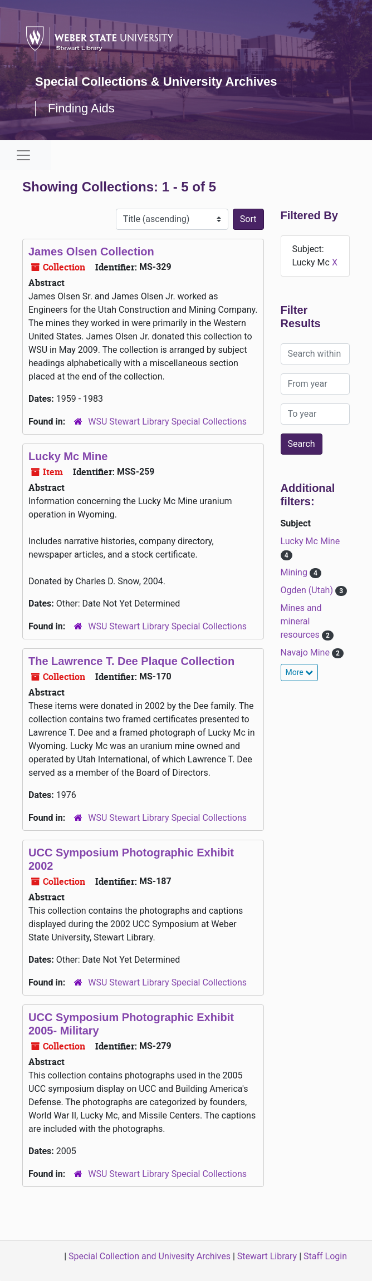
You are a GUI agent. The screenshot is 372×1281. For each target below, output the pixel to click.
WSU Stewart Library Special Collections (167, 421)
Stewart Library (267, 1256)
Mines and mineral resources (301, 621)
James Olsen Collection (91, 251)
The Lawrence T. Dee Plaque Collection (131, 661)
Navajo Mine (306, 652)
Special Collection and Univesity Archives (149, 1256)
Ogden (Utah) (308, 590)
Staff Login (325, 1256)
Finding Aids (81, 108)
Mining (295, 572)
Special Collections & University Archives (156, 81)
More (300, 672)
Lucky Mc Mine (67, 456)
